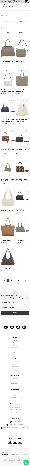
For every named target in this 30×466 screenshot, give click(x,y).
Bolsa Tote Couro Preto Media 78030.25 (21, 209)
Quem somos (15, 378)
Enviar (15, 313)
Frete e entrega (15, 381)
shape (20, 21)
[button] (28, 21)
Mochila (15, 345)
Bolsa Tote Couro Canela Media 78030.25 (7, 150)
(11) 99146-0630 (15, 422)
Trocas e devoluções (15, 407)
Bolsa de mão (15, 347)
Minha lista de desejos (15, 397)
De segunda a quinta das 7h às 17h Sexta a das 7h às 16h (14, 427)
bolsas (7, 21)
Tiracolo (15, 342)
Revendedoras (15, 383)
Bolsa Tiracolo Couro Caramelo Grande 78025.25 (6, 239)
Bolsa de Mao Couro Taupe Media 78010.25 (7, 60)
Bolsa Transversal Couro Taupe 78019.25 (21, 60)
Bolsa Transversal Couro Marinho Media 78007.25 (7, 120)
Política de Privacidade (15, 409)
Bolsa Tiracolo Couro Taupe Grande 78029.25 (21, 90)
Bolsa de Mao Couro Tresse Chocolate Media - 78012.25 (22, 150)
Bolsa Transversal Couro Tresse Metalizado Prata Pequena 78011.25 (7, 90)
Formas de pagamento (15, 412)
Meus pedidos (15, 393)
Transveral (15, 340)
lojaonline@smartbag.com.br (14, 425)
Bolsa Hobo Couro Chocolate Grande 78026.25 (5, 269)
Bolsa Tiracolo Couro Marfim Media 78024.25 (7, 209)
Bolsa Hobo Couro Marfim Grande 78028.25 (21, 120)
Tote (15, 350)
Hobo (15, 352)
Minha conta (15, 395)
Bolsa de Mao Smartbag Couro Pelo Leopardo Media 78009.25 (21, 180)
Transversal (15, 361)
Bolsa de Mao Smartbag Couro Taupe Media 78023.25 (21, 239)
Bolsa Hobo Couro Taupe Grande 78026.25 (7, 180)
